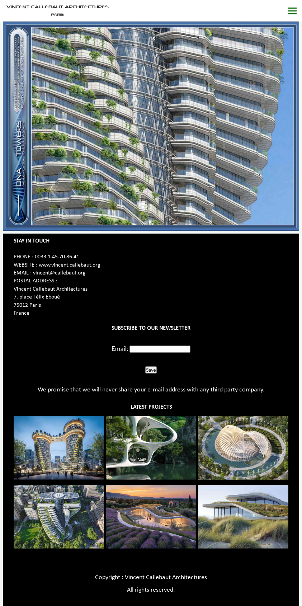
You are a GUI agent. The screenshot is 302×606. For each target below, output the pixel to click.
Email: (120, 348)
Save (151, 370)
